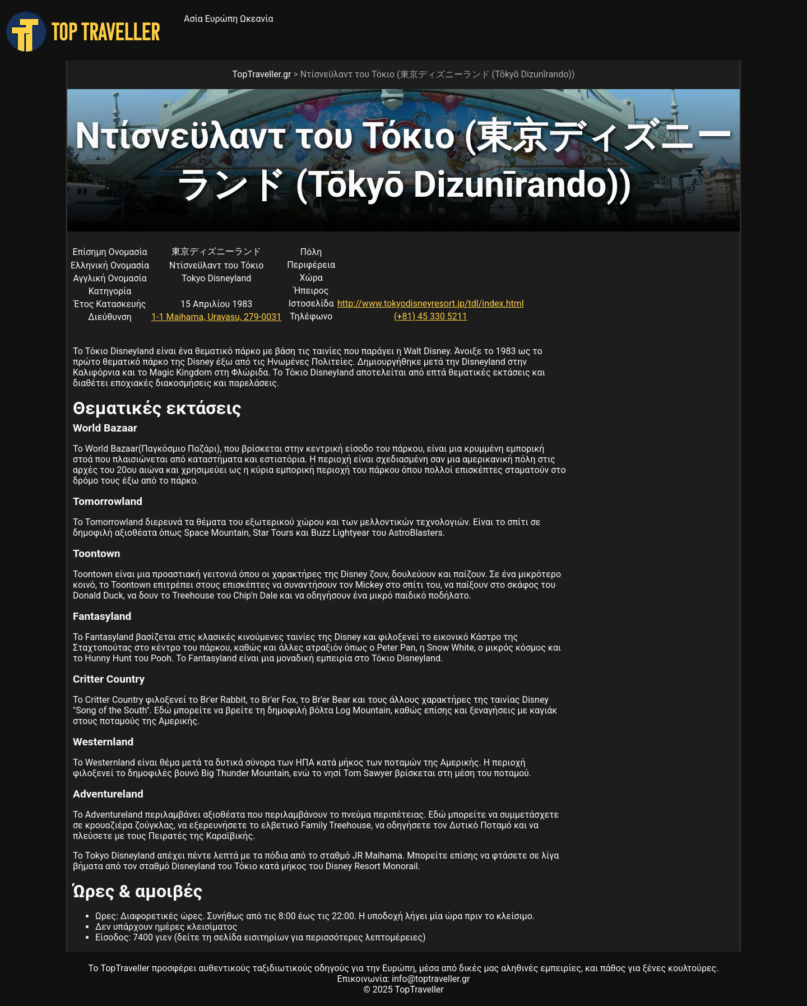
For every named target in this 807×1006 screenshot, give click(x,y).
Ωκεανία (256, 18)
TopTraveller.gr (262, 74)
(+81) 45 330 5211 (430, 316)
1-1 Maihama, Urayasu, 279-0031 (216, 317)
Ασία (193, 18)
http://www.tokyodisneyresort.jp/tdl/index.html (430, 303)
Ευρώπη (221, 18)
